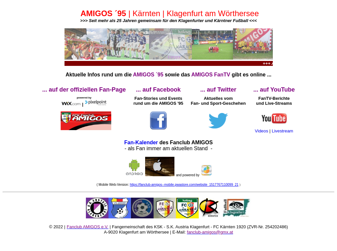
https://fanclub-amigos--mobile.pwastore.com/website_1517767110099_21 (184, 184)
